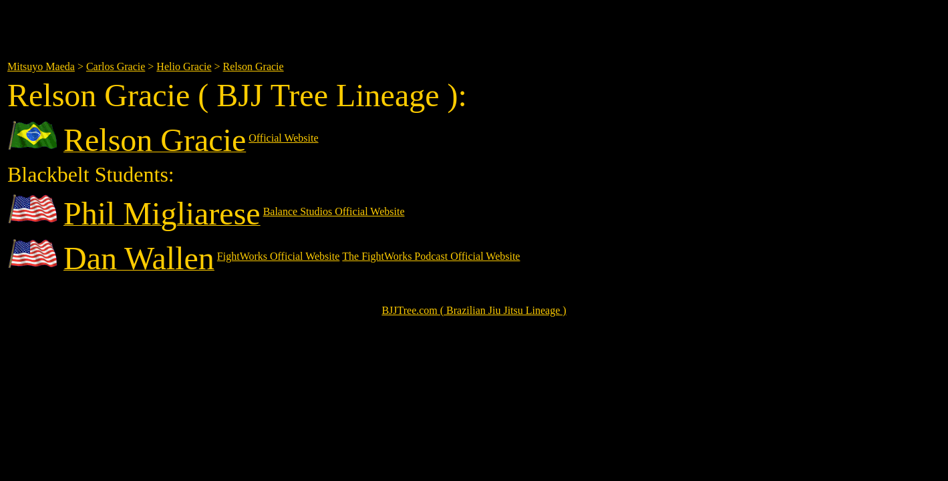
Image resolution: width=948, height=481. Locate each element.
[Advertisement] (316, 25)
